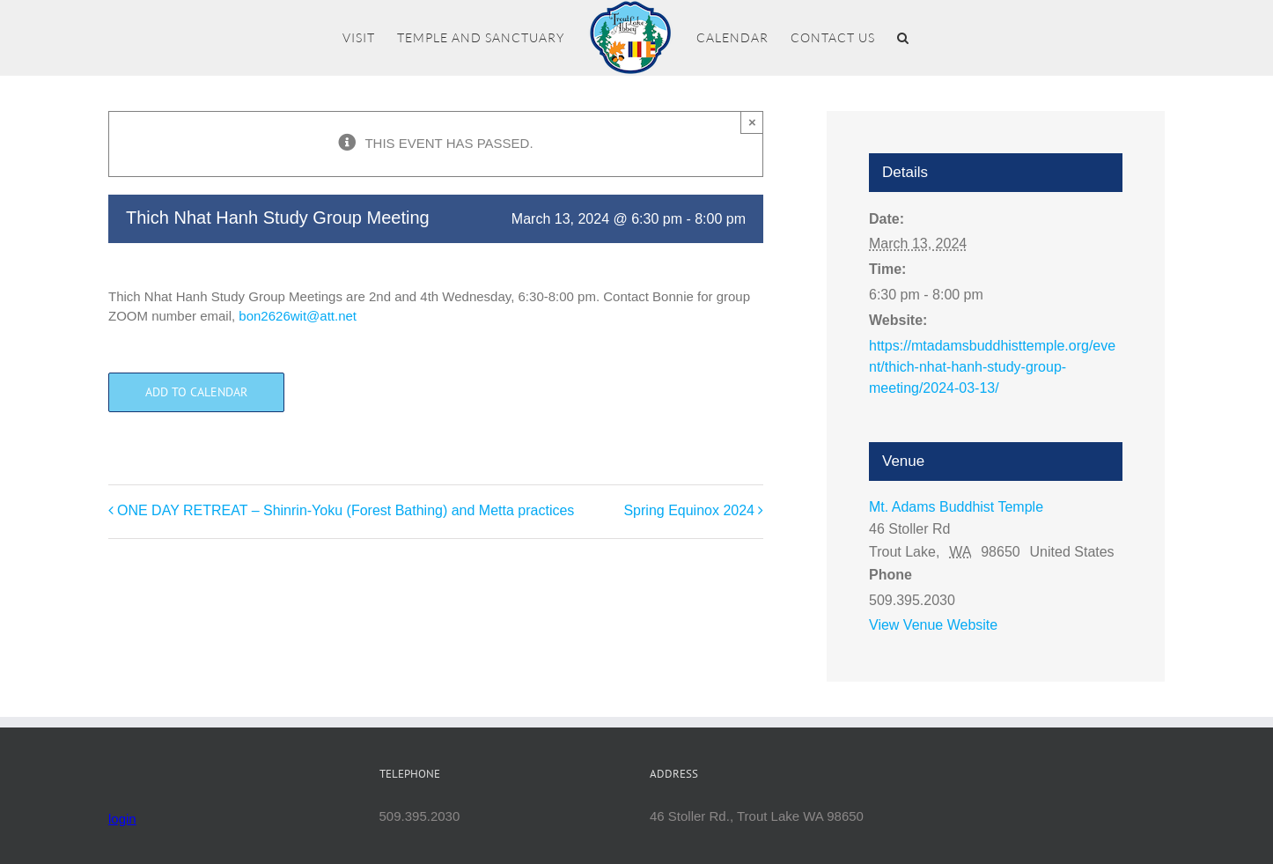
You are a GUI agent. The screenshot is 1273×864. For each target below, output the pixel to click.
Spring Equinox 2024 (688, 510)
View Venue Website (933, 624)
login (122, 818)
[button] (903, 38)
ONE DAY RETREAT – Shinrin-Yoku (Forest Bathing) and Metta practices (345, 510)
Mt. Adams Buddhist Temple (956, 506)
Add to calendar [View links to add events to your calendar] (196, 392)
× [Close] (752, 121)
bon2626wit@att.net (298, 315)
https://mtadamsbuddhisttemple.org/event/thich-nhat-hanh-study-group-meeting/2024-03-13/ (992, 366)
